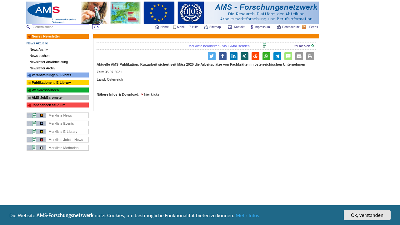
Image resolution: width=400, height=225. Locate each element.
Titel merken (303, 46)
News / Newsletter (46, 36)
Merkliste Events (61, 123)
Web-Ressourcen (45, 90)
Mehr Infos (247, 216)
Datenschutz (291, 27)
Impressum (262, 27)
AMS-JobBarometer (47, 97)
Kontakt (239, 27)
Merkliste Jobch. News (66, 140)
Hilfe (195, 27)
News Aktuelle (37, 43)
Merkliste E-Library (63, 131)
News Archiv (39, 49)
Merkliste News (60, 115)
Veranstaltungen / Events (51, 75)
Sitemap (215, 27)
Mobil (181, 27)
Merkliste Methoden (64, 148)
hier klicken (153, 94)
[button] (223, 56)
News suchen (40, 56)
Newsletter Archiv (42, 68)
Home (164, 27)
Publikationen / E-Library (51, 82)
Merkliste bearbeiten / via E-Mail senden (219, 46)
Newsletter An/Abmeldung (49, 62)
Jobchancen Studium (48, 105)
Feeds (314, 27)
